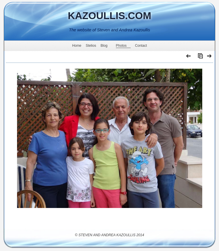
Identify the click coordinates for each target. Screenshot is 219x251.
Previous (188, 57)
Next (209, 57)
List (199, 57)
